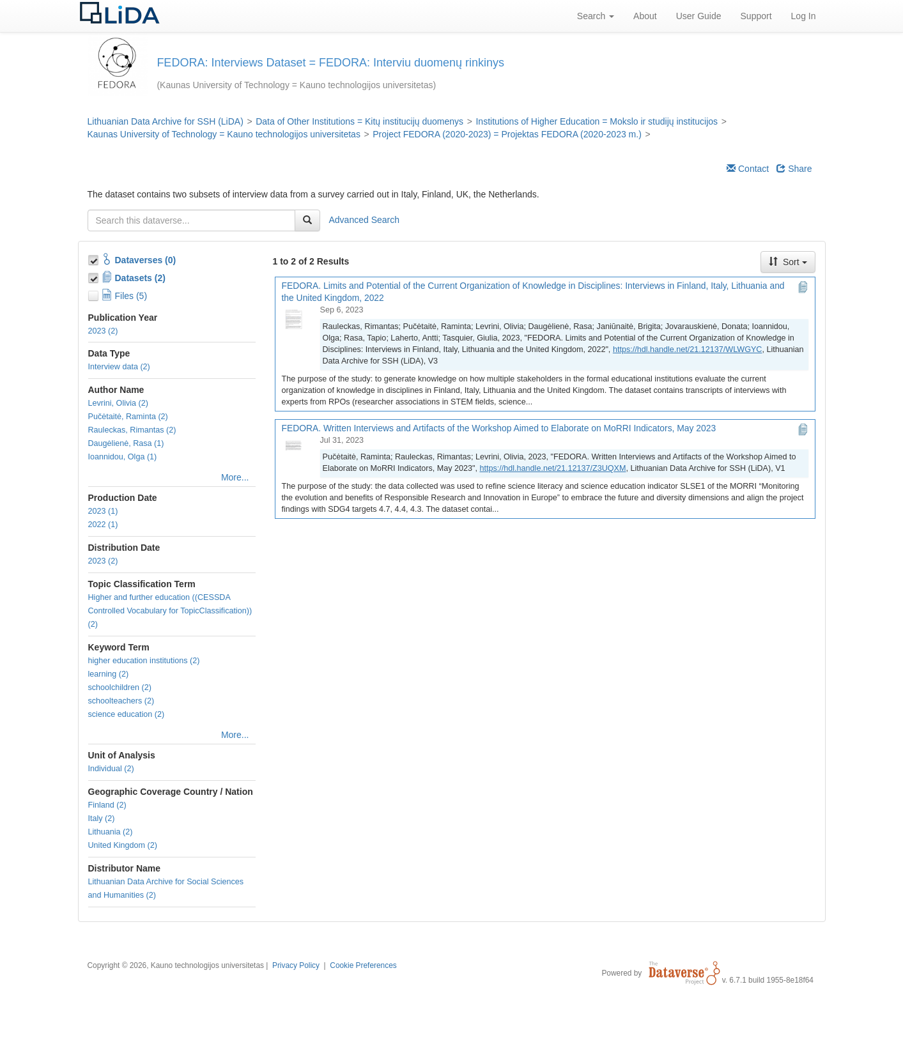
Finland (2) (107, 805)
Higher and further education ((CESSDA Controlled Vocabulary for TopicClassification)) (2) (170, 611)
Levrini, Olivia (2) (118, 403)
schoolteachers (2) (121, 700)
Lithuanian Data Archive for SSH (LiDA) (165, 121)
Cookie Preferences (363, 965)
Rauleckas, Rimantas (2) (132, 430)
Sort (788, 262)
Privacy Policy (296, 965)
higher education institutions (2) (144, 660)
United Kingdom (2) (123, 845)
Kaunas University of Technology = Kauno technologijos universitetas (224, 134)
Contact (748, 169)
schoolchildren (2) (119, 687)
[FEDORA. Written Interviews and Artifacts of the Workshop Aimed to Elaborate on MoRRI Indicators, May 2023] (297, 453)
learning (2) (108, 674)
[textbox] (191, 220)
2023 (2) (103, 330)
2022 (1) (103, 524)
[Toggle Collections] (94, 258)
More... (235, 477)
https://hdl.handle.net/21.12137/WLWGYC (687, 349)
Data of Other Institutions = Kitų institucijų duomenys (359, 121)
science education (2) (126, 714)
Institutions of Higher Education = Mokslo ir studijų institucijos (596, 121)
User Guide (699, 16)
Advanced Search (364, 219)
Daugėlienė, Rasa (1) (126, 443)
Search (595, 16)
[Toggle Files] (94, 294)
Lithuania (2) (110, 831)
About (645, 16)
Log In (803, 16)
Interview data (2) (119, 366)
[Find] (307, 220)
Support (756, 16)
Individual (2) (111, 768)
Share (794, 169)
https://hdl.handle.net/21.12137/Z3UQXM (552, 468)
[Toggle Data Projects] (94, 276)
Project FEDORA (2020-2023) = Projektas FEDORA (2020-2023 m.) (507, 134)
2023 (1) (103, 511)
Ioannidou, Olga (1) (122, 456)
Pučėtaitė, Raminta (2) (128, 416)
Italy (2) (101, 818)
